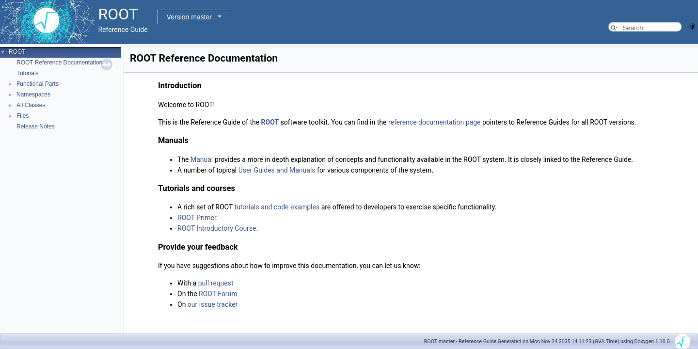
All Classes (30, 105)
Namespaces (33, 94)
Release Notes (35, 126)
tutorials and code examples (277, 207)
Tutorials (27, 73)
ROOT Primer (196, 218)
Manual (201, 159)
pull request (216, 283)
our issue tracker (213, 304)
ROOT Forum (218, 294)
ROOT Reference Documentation (59, 62)
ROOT (17, 51)
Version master (189, 17)
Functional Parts (37, 83)
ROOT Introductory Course (216, 228)
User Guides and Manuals (277, 170)
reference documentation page (434, 122)
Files (22, 115)
